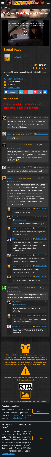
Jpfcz (8, 118)
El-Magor (15, 239)
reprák (16, 79)
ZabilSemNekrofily (13, 288)
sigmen (14, 255)
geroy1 (9, 167)
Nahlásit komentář (42, 117)
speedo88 (10, 178)
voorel (18, 57)
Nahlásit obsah (14, 88)
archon (9, 134)
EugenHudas (16, 217)
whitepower (10, 145)
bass (21, 79)
